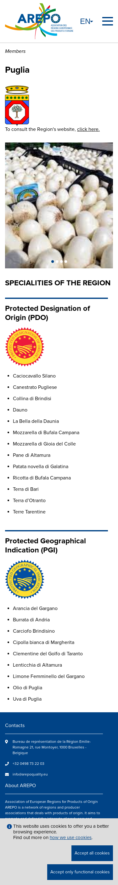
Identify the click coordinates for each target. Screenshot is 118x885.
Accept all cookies (92, 853)
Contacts (15, 725)
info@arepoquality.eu (30, 774)
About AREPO (20, 785)
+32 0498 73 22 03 (28, 763)
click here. (88, 129)
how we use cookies (71, 837)
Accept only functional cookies (80, 872)
